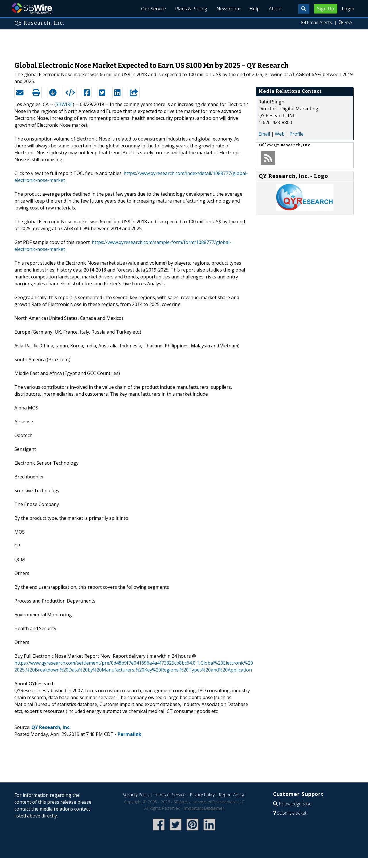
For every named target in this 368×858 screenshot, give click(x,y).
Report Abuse (232, 794)
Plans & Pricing (191, 8)
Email (264, 134)
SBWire (32, 8)
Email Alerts (319, 22)
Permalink (129, 734)
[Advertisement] (184, 42)
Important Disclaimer (204, 808)
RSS (348, 22)
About (275, 8)
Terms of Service (170, 794)
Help (255, 8)
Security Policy (136, 794)
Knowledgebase (295, 804)
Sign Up (325, 8)
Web (280, 134)
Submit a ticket (291, 813)
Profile (297, 134)
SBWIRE (64, 104)
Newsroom (228, 8)
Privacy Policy (202, 794)
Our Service (153, 8)
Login (348, 8)
